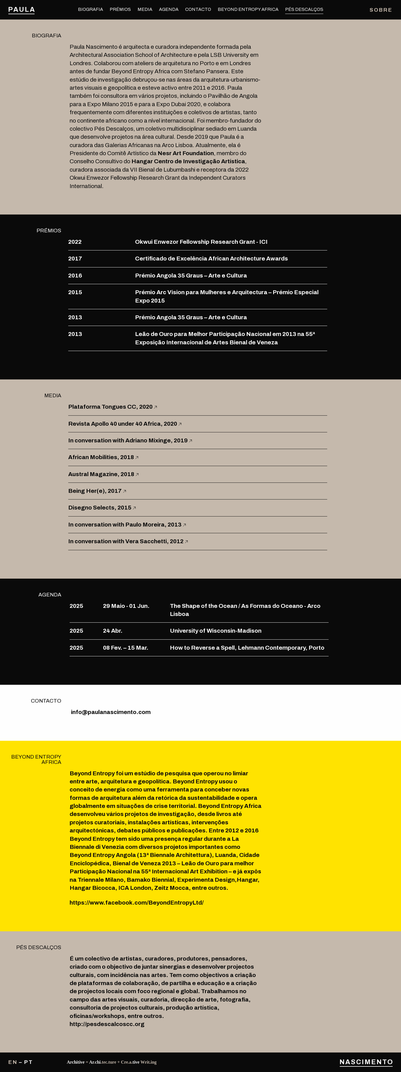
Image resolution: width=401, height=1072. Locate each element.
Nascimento (366, 1062)
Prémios (120, 9)
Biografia (90, 9)
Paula (21, 9)
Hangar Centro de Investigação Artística (188, 161)
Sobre (381, 10)
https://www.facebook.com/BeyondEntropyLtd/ (137, 903)
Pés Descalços (304, 9)
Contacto (198, 9)
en (13, 1062)
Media (145, 9)
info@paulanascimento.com (111, 712)
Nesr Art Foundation (186, 153)
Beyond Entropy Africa (248, 9)
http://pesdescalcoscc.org (107, 1024)
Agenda (169, 9)
